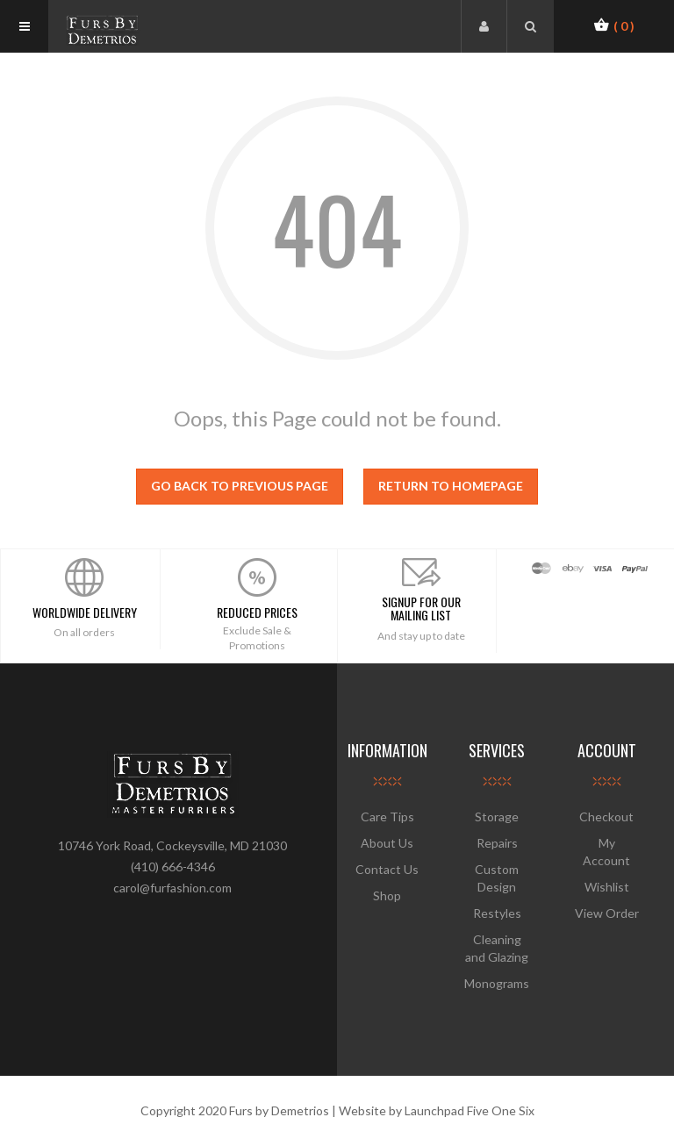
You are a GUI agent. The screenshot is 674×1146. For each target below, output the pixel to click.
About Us (387, 842)
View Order (607, 913)
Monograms (496, 983)
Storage (497, 816)
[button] (614, 25)
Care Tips (387, 816)
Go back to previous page (239, 485)
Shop (387, 895)
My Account (606, 851)
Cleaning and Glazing (496, 948)
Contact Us (387, 869)
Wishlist (606, 886)
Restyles (497, 913)
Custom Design (497, 878)
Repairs (497, 842)
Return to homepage (450, 485)
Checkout (606, 816)
